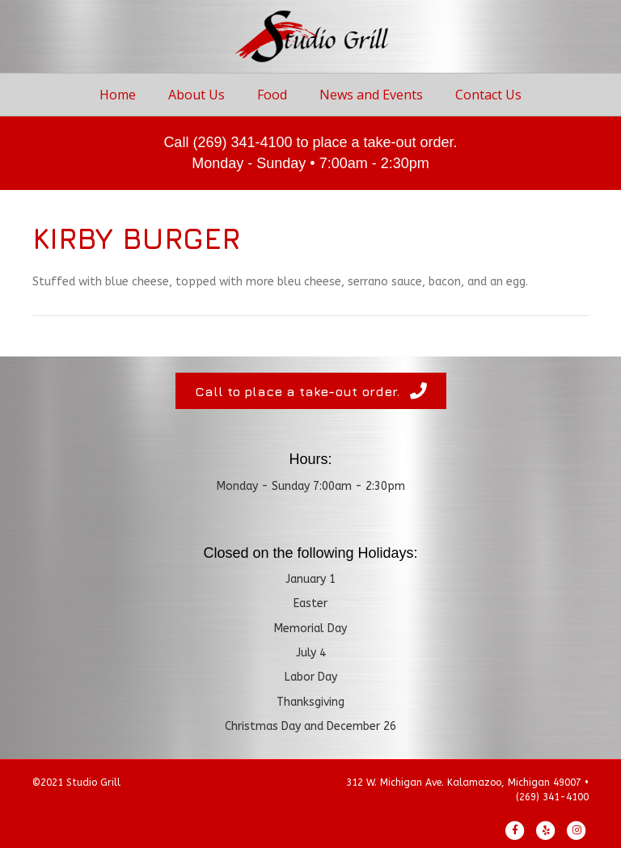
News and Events (371, 94)
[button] (310, 391)
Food (272, 94)
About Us (196, 94)
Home (117, 94)
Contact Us (488, 94)
